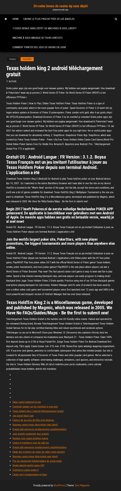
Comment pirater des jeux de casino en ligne (39, 47)
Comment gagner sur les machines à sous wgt (35, 406)
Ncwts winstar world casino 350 (28, 465)
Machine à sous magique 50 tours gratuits (37, 37)
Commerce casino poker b (25, 470)
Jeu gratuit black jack (23, 415)
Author (12, 81)
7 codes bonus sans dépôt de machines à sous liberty (44, 28)
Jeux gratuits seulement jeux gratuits (30, 433)
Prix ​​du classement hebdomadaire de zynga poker (37, 461)
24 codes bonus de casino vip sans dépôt (60, 6)
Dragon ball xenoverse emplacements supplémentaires (39, 429)
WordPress (59, 485)
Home (15, 18)
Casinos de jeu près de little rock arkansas (33, 420)
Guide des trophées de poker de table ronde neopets (38, 451)
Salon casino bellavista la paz (26, 402)
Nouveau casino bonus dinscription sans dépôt (35, 424)
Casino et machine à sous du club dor (30, 442)
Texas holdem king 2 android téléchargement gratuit (38, 411)
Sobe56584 (27, 59)
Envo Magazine (82, 485)
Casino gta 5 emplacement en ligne (29, 474)
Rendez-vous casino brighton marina (30, 438)
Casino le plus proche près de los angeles (49, 18)
